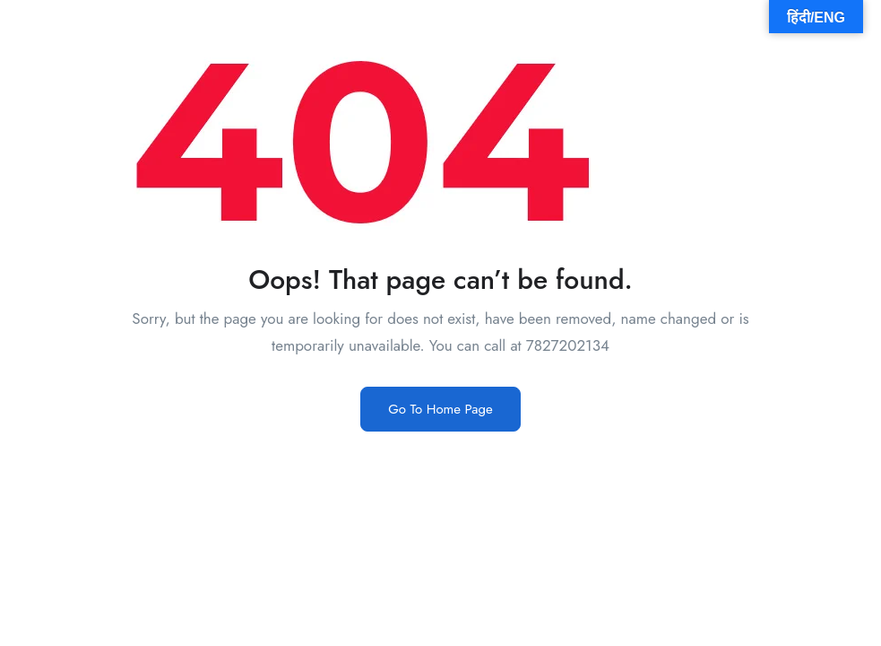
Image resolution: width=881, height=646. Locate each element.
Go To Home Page (440, 409)
